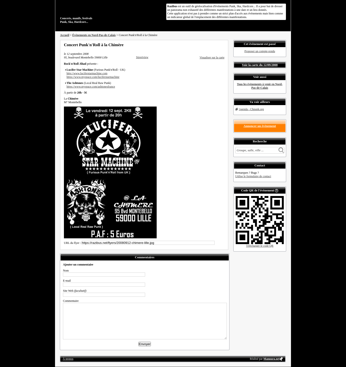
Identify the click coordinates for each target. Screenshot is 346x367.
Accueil (64, 35)
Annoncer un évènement (260, 126)
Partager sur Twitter (210, 45)
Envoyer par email (216, 45)
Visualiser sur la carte (211, 57)
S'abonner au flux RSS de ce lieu (223, 45)
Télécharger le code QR (259, 245)
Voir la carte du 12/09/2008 (260, 65)
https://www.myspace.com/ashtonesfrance (91, 86)
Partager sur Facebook (203, 45)
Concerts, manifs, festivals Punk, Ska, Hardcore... (91, 13)
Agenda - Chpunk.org (251, 109)
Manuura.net (271, 359)
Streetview (142, 57)
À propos (68, 359)
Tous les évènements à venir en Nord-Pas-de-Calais (260, 85)
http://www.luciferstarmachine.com (87, 73)
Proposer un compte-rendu (259, 51)
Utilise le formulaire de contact (253, 176)
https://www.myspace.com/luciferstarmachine (93, 77)
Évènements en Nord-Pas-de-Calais (94, 35)
